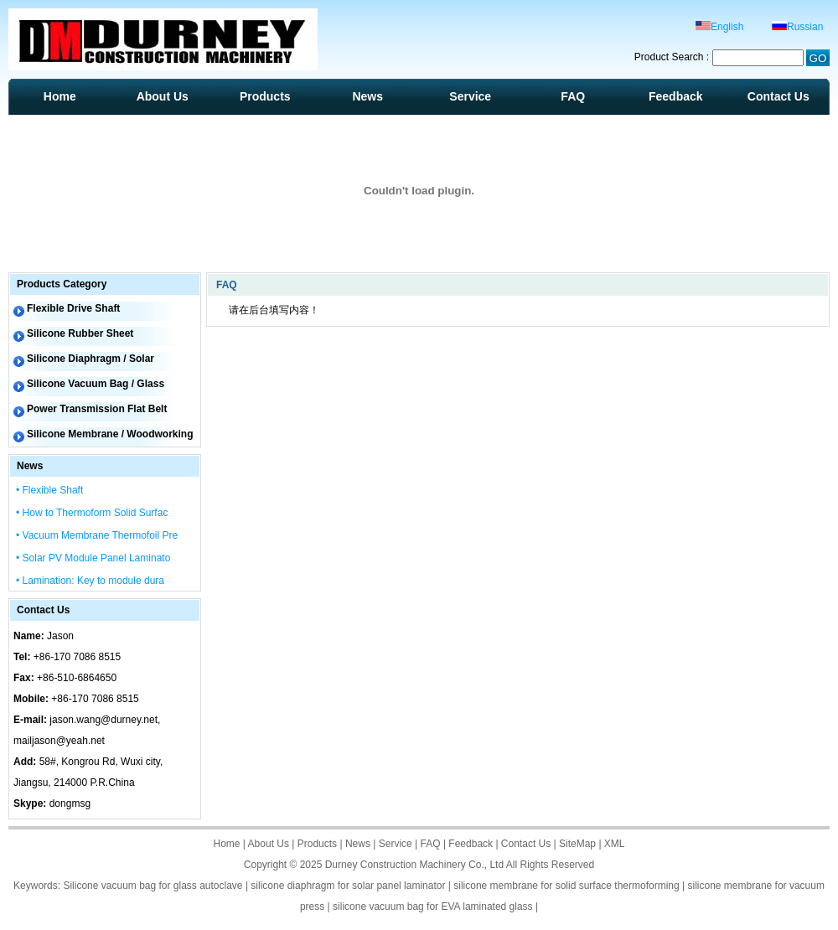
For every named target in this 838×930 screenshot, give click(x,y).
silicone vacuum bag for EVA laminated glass (433, 906)
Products (265, 96)
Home (60, 96)
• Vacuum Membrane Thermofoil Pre (97, 535)
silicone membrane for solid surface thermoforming (566, 885)
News (367, 96)
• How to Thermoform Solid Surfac (92, 513)
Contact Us (778, 96)
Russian (797, 27)
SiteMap (577, 844)
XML (614, 844)
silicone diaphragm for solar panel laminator (348, 885)
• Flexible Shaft (49, 490)
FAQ (573, 96)
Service (470, 96)
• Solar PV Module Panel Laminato (93, 558)
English (719, 27)
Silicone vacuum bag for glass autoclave (152, 885)
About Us (163, 96)
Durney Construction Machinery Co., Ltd (414, 865)
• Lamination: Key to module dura (90, 580)
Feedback (676, 96)
